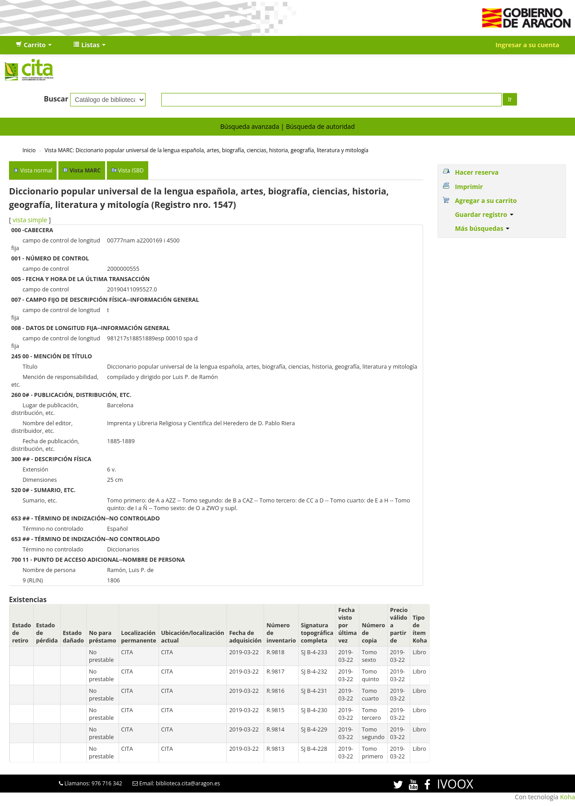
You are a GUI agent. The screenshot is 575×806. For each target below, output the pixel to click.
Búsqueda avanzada (249, 126)
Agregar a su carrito (486, 200)
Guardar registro (484, 214)
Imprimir (469, 186)
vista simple (30, 220)
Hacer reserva (477, 172)
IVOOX (455, 783)
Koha (567, 797)
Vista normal (36, 170)
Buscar (56, 98)
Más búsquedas (482, 228)
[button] (33, 45)
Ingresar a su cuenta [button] (527, 44)
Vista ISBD (131, 170)
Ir (510, 99)
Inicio (28, 150)
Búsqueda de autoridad (320, 126)
